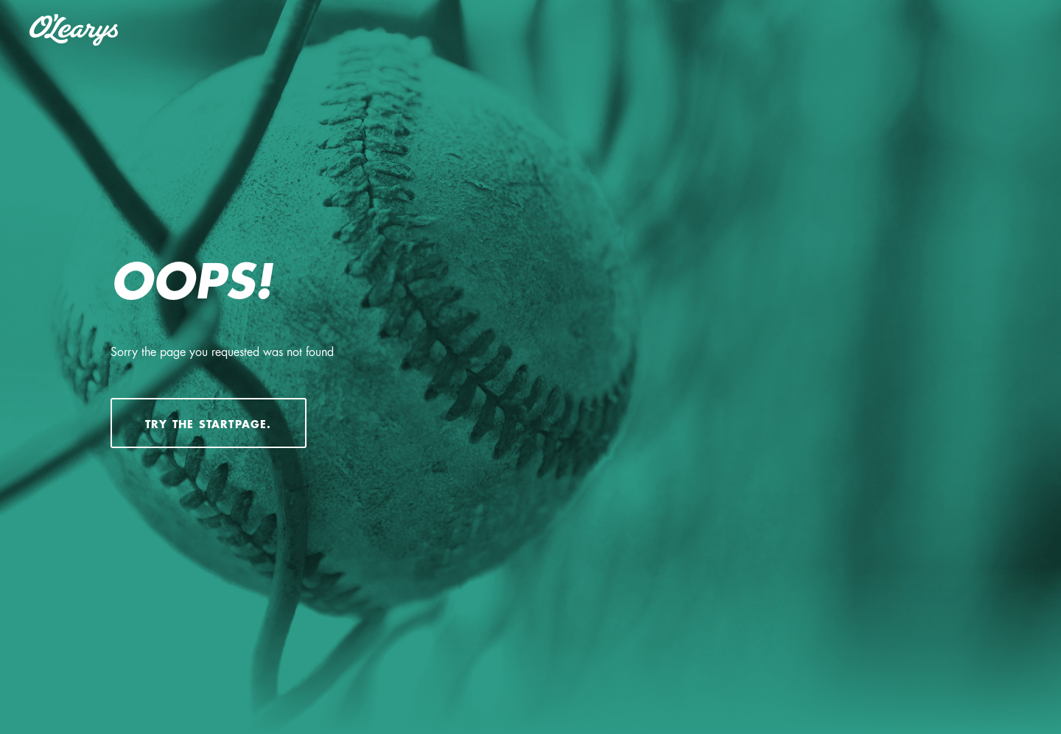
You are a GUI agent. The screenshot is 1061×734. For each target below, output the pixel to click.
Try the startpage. (208, 424)
